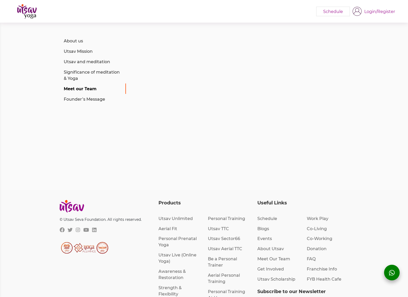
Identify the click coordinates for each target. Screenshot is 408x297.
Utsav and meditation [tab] (87, 61)
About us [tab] (73, 40)
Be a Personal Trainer (222, 262)
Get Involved (270, 269)
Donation (317, 248)
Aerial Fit (167, 228)
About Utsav (270, 248)
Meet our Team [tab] (80, 88)
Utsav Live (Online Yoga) (177, 258)
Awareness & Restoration (172, 274)
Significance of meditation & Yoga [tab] (92, 75)
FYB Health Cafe (324, 279)
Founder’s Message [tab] (84, 99)
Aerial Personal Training (224, 278)
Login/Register (379, 11)
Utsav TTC (218, 228)
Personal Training (226, 218)
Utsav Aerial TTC (225, 248)
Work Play (317, 218)
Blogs (263, 228)
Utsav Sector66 (224, 238)
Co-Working (319, 238)
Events (264, 238)
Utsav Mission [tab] (78, 51)
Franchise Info (322, 269)
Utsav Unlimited (175, 218)
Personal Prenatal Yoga (177, 241)
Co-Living (317, 228)
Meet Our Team (273, 258)
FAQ (311, 258)
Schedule (267, 218)
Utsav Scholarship (276, 279)
